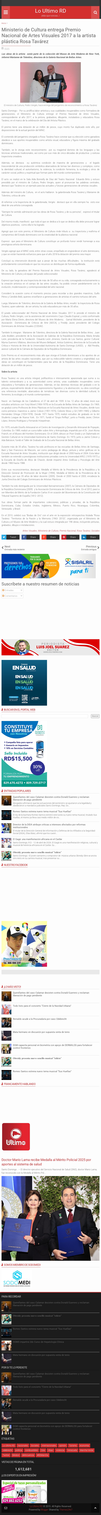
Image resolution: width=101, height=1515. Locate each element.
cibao (50, 1450)
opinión (62, 1445)
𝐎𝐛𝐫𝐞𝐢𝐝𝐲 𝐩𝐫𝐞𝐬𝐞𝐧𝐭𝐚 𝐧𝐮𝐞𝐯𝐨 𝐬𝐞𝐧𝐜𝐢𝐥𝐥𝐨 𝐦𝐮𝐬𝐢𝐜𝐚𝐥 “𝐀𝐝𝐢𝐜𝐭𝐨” (37, 852)
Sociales (95, 530)
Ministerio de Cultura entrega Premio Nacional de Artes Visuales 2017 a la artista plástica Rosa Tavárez (49, 35)
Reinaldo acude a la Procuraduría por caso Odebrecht (40, 1019)
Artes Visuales (29, 530)
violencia (60, 1450)
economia (84, 1445)
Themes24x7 (65, 1509)
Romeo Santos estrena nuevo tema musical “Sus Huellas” (42, 811)
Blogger (44, 1509)
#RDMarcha (42, 1455)
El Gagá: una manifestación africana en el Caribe (37, 839)
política (18, 1450)
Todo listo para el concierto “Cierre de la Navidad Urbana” (42, 1006)
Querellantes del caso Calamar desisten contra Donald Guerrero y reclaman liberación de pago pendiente (51, 798)
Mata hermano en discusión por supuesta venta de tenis (41, 1032)
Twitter (6, 1455)
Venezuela (72, 1450)
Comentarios (9, 596)
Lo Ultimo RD (50, 11)
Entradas (8, 590)
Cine (43, 1450)
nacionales (23, 1445)
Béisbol (15, 1455)
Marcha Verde (86, 1450)
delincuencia (28, 1455)
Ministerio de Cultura (48, 530)
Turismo (73, 1445)
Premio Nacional (67, 530)
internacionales (49, 1445)
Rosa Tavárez (83, 530)
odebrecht (7, 1450)
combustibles (31, 1450)
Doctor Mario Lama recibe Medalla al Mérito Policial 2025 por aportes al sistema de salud (48, 1162)
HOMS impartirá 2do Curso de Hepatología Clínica (38, 1342)
